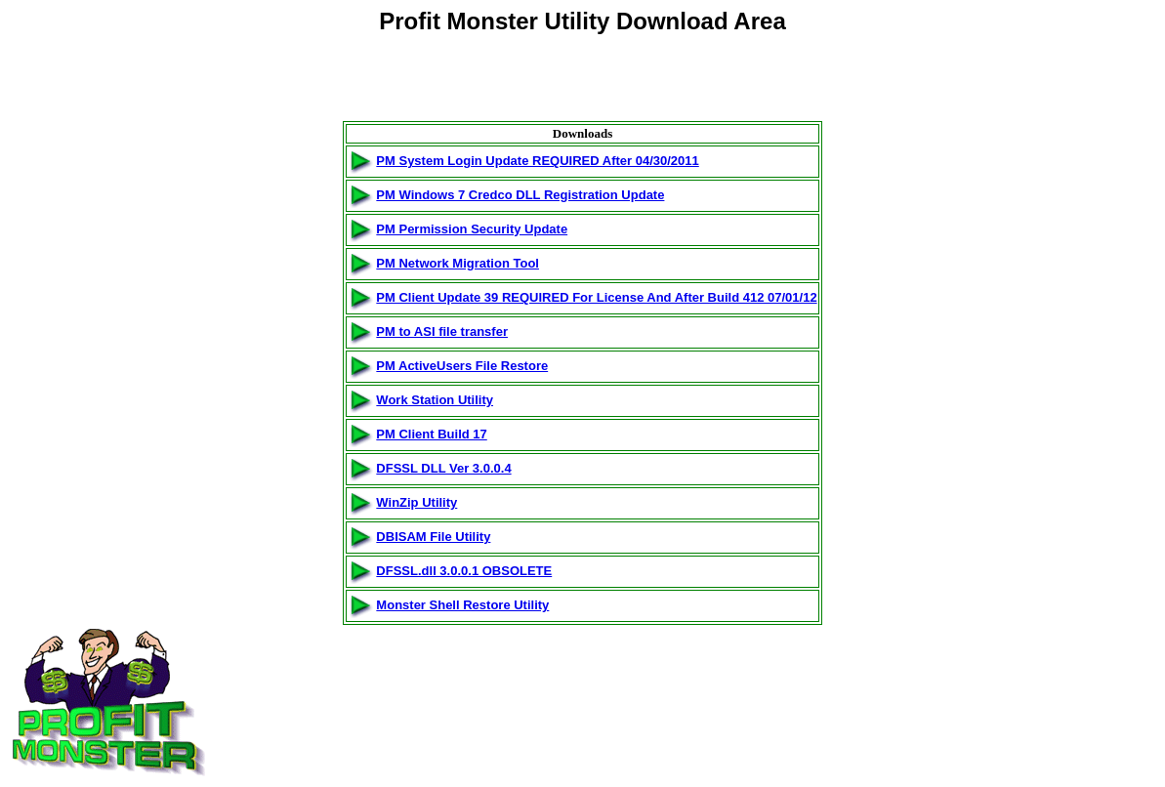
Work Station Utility (434, 400)
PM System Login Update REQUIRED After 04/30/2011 (537, 160)
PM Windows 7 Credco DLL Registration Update (520, 194)
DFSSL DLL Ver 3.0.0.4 (443, 468)
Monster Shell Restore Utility (462, 605)
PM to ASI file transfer (442, 331)
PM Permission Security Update (471, 229)
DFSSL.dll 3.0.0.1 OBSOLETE (464, 570)
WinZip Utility (416, 502)
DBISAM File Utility (433, 536)
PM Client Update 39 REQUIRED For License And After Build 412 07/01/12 (596, 297)
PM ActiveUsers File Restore (462, 365)
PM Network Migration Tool (457, 263)
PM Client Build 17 (431, 434)
